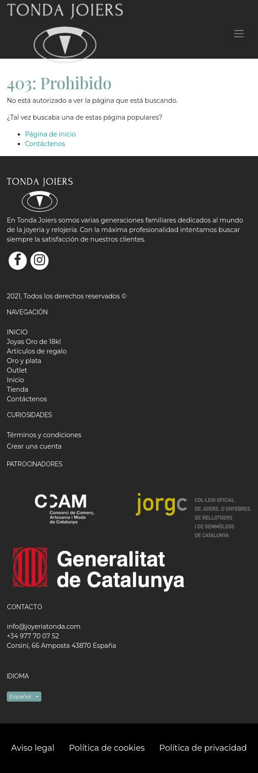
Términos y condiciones (44, 435)
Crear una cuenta (34, 446)
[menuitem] (17, 332)
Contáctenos (45, 144)
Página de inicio (50, 134)
